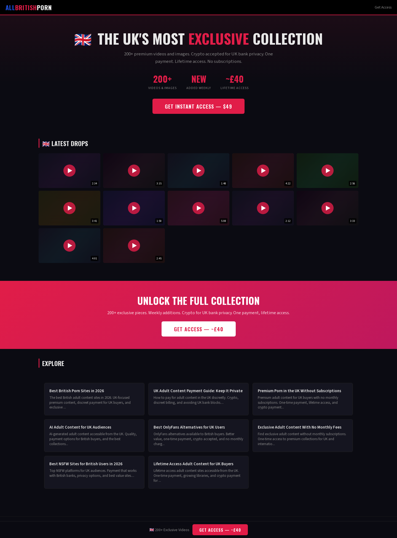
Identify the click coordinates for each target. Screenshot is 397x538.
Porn (29, 7)
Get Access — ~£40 (198, 329)
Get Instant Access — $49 (198, 106)
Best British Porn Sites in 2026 (76, 391)
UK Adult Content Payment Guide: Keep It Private (198, 391)
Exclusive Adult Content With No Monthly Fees (300, 427)
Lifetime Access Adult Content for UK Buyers (194, 464)
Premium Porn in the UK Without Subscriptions (299, 391)
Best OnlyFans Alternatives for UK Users (189, 427)
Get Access (383, 7)
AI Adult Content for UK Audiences (80, 427)
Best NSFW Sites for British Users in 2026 (85, 464)
